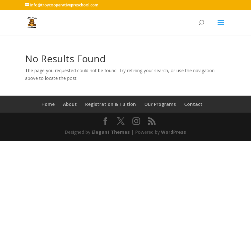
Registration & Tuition (110, 104)
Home (48, 104)
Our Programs (160, 104)
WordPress (173, 132)
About (70, 104)
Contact (193, 104)
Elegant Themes (111, 132)
